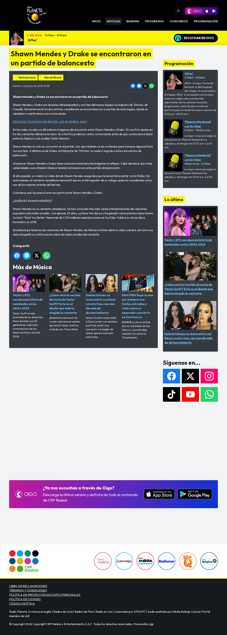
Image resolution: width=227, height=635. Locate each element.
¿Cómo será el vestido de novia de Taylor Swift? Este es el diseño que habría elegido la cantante (65, 294)
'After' (32, 40)
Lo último (173, 199)
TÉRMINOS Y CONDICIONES (28, 590)
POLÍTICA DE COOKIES (25, 599)
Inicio (96, 21)
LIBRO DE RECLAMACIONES (28, 586)
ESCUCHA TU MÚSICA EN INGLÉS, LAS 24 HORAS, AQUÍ (50, 121)
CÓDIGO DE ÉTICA (22, 603)
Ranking (132, 21)
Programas (154, 21)
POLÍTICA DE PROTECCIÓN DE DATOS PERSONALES (44, 595)
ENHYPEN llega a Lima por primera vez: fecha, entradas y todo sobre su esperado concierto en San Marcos (138, 296)
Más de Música (53, 77)
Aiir (151, 624)
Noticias (113, 21)
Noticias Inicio (27, 77)
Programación (206, 21)
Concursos (179, 21)
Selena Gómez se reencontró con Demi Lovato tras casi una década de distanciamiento (102, 294)
